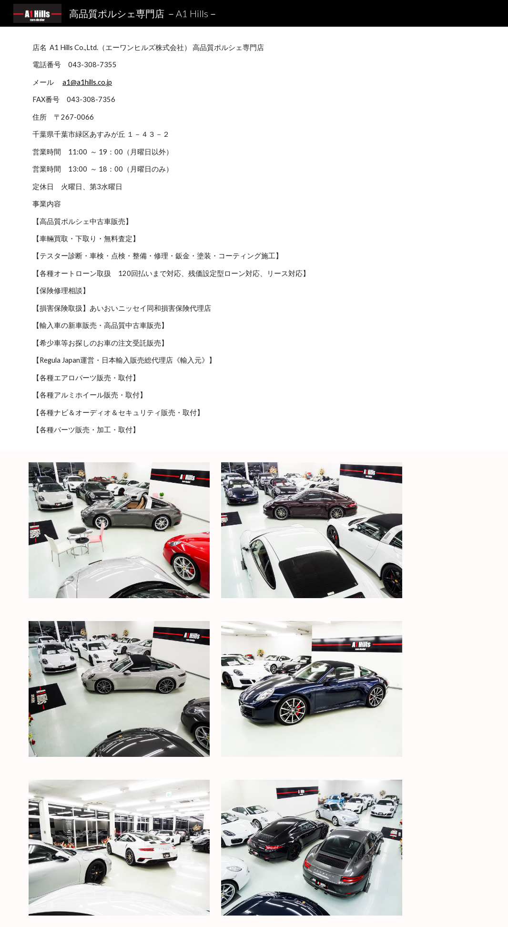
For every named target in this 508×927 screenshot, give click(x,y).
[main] (254, 238)
